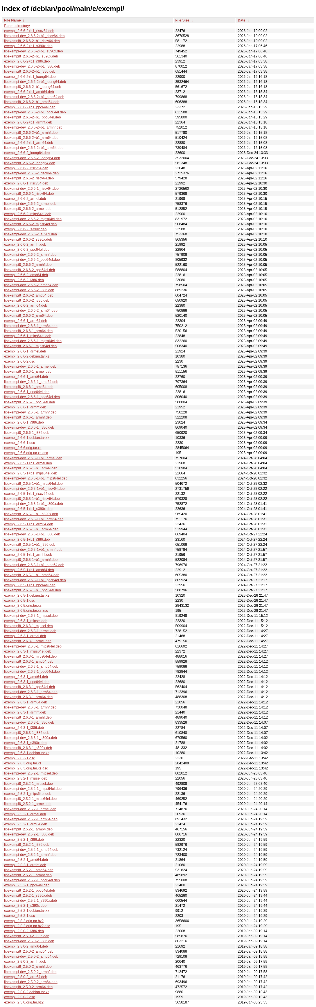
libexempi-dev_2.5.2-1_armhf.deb (30, 855)
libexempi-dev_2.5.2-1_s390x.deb (30, 900)
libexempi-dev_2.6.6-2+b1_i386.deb (32, 66)
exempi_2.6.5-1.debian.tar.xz (26, 595)
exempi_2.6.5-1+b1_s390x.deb (28, 509)
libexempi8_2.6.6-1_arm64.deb (28, 331)
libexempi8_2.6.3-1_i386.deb (26, 733)
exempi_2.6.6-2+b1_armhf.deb (28, 122)
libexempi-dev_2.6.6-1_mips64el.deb (33, 341)
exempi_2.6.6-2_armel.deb (25, 198)
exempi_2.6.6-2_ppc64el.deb (26, 249)
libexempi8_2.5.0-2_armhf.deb (28, 966)
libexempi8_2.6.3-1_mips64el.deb (30, 656)
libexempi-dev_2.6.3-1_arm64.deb (30, 692)
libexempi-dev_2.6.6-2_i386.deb (29, 290)
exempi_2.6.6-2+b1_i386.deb (27, 61)
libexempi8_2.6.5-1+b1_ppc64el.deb (32, 590)
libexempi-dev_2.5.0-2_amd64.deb (31, 956)
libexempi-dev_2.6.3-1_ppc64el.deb (32, 671)
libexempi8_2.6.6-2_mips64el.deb (30, 224)
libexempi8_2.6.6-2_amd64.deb (28, 295)
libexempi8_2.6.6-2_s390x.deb (28, 239)
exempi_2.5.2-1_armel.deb (25, 814)
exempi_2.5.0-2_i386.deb (24, 931)
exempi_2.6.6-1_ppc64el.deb (26, 392)
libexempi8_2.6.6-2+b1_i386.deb (29, 71)
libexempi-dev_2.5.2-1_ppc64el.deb (32, 880)
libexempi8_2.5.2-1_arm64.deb (28, 829)
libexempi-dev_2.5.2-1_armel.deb (30, 809)
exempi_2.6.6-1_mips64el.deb (27, 336)
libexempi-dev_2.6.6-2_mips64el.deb (33, 219)
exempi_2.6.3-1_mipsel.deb (25, 621)
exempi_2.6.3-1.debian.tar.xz (26, 753)
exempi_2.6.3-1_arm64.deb (25, 702)
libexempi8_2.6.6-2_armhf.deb (28, 265)
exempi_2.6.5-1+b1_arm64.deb (28, 524)
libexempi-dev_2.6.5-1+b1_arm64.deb (33, 519)
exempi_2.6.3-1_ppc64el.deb (26, 682)
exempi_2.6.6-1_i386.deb (24, 422)
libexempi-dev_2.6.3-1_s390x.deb (30, 738)
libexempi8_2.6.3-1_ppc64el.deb (29, 687)
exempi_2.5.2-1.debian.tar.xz (26, 910)
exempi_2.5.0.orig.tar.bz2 (24, 1002)
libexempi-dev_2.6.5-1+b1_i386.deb (32, 534)
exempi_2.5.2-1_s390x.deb (25, 905)
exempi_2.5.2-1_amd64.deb (26, 860)
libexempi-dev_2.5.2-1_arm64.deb (30, 819)
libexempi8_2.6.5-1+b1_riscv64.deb (32, 499)
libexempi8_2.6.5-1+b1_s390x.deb (31, 514)
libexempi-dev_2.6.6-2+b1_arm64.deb (33, 148)
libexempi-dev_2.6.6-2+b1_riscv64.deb (34, 36)
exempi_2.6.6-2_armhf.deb (25, 244)
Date (241, 20)
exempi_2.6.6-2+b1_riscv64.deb (29, 31)
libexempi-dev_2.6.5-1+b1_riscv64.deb (34, 488)
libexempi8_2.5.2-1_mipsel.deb (28, 783)
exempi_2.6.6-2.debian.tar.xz (26, 356)
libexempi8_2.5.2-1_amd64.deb (28, 870)
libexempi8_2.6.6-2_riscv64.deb (29, 178)
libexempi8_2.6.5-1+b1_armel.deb (30, 468)
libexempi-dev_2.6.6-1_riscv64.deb (31, 188)
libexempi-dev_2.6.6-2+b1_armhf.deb (33, 127)
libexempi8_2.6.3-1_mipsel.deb (28, 626)
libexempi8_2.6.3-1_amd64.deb (28, 661)
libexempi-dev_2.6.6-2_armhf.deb (30, 254)
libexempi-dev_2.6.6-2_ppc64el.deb (32, 259)
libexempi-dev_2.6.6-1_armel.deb (30, 366)
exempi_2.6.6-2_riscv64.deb (26, 168)
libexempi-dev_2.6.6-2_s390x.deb (30, 234)
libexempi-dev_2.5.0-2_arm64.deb (30, 982)
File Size (182, 20)
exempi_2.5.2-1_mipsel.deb (25, 778)
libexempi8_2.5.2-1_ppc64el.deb (29, 890)
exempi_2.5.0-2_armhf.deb (25, 961)
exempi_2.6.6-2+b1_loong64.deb (30, 77)
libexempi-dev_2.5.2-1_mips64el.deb (33, 789)
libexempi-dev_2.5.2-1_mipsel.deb (31, 773)
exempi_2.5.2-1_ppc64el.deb (26, 885)
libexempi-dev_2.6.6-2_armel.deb (30, 204)
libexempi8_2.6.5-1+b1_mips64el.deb (33, 483)
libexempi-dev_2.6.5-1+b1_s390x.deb (33, 504)
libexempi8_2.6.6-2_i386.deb (26, 300)
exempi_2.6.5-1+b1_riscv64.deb (29, 493)
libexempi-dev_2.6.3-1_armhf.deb (30, 707)
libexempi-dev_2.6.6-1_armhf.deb (30, 412)
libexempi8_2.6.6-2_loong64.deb (29, 163)
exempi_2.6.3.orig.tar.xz (22, 763)
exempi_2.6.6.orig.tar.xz (22, 448)
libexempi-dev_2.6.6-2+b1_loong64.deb (35, 82)
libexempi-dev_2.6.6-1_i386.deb (29, 427)
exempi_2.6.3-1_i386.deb (24, 728)
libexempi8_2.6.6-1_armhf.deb (28, 417)
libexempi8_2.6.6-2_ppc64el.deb (29, 270)
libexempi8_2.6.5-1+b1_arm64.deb (31, 529)
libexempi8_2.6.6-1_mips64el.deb (30, 346)
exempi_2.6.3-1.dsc (19, 758)
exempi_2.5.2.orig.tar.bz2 (24, 921)
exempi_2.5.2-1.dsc (19, 916)
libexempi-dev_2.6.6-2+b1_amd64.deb (34, 97)
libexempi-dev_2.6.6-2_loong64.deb (32, 158)
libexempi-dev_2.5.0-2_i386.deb (29, 941)
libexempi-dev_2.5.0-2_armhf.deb (30, 972)
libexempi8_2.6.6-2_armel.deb (27, 209)
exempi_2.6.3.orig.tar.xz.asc (26, 768)
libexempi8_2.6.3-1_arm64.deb (28, 697)
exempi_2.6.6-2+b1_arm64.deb (28, 143)
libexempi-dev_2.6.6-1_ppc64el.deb (32, 397)
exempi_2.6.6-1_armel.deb (25, 351)
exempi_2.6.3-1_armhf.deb (25, 712)
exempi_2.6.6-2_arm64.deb (25, 305)
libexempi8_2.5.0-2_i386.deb (26, 936)
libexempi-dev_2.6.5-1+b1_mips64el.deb (36, 478)
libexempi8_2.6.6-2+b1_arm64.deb (31, 138)
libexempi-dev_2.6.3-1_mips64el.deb (33, 646)
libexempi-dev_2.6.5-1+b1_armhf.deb (33, 549)
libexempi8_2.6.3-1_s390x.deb (28, 748)
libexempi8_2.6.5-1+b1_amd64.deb (31, 575)
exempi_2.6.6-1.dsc (19, 443)
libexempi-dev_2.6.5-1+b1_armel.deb (33, 458)
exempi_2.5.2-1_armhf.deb (25, 865)
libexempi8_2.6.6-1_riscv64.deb (29, 193)
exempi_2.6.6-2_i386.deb (24, 280)
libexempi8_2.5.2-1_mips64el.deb (30, 799)
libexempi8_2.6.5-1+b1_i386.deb (29, 544)
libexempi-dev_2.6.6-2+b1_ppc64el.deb (35, 112)
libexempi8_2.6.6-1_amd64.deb (28, 387)
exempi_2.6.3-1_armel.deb (25, 636)
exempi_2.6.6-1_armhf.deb (25, 407)
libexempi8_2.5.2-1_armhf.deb (28, 875)
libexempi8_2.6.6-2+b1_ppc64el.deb (32, 117)
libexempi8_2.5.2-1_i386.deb (26, 844)
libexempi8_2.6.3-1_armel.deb (27, 641)
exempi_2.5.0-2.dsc (19, 997)
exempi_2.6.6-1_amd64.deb (26, 377)
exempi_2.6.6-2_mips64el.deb (27, 214)
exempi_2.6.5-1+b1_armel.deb (28, 463)
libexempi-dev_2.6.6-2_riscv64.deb (31, 173)
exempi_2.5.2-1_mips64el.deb (27, 794)
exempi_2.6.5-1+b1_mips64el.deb (30, 473)
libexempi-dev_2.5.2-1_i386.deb (29, 834)
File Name (12, 20)
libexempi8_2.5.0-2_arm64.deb (28, 987)
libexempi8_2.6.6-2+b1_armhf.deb (30, 132)
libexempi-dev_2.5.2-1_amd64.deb (31, 849)
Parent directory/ (17, 26)
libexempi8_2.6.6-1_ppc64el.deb (29, 402)
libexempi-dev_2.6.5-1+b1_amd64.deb (34, 565)
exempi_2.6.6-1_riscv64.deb (26, 183)
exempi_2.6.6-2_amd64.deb (26, 275)
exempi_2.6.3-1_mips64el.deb (27, 651)
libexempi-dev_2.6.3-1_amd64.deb (31, 666)
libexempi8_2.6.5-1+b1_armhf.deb (30, 560)
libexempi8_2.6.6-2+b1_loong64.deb (32, 87)
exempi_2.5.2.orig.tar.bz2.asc (27, 926)
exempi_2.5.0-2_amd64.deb (26, 946)
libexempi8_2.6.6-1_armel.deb (27, 371)
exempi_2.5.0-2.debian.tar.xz (26, 992)
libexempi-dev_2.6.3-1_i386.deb (29, 722)
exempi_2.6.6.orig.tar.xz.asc (26, 453)
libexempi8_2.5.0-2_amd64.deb (28, 951)
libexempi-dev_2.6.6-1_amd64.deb (31, 382)
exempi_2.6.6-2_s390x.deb (25, 229)
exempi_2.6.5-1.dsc (19, 600)
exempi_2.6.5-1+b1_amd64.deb (29, 570)
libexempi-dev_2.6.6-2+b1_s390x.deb (33, 51)
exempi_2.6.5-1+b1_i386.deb (27, 539)
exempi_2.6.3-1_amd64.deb (26, 677)
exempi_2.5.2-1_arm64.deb (25, 824)
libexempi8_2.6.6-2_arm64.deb (28, 315)
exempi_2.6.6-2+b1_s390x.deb (28, 46)
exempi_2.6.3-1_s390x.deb (25, 743)
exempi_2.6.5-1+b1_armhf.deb (28, 554)
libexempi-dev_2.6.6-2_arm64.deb (30, 310)
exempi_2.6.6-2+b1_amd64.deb (29, 92)
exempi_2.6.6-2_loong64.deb (27, 153)
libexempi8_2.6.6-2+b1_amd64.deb (31, 102)
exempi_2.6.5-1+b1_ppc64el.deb (30, 585)
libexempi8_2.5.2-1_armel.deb (27, 804)
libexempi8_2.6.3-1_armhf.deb (28, 717)
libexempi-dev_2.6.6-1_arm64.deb (30, 326)
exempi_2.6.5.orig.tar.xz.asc (26, 610)
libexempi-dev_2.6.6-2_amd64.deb (31, 285)
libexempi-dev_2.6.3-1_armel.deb (30, 631)
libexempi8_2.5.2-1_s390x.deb (28, 895)
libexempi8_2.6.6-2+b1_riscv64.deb (32, 41)
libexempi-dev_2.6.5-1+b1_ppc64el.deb (35, 580)
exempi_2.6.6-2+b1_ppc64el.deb (30, 107)
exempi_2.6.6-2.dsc (19, 361)
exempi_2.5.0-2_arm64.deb (25, 977)
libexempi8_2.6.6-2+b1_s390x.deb (31, 56)
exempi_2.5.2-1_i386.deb (24, 839)
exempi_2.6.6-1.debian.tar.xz (26, 438)
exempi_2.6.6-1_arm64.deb (25, 321)
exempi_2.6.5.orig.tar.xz (22, 605)
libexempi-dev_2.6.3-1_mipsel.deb (31, 615)
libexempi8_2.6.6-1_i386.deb (26, 433)
